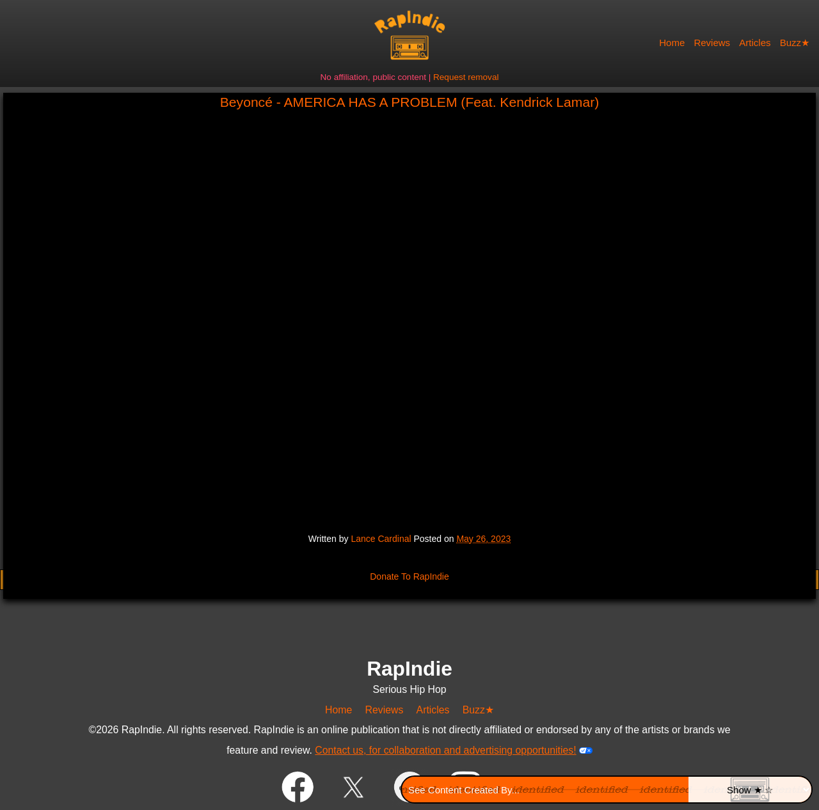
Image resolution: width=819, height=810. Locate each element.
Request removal (465, 77)
